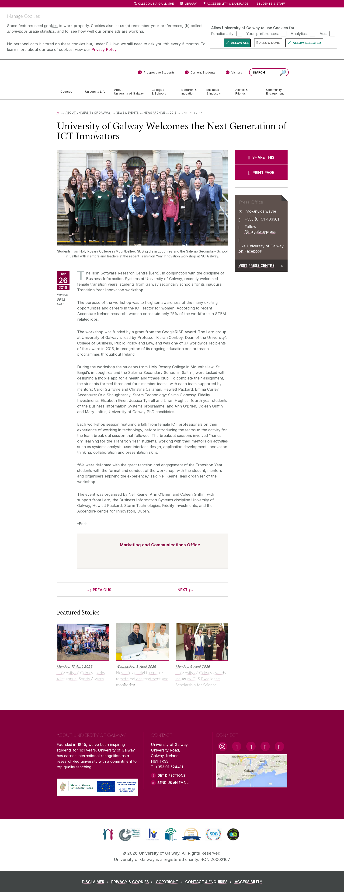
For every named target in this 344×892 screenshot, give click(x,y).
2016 (173, 112)
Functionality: (222, 33)
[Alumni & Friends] (247, 91)
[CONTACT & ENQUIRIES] (209, 882)
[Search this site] (282, 73)
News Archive (154, 112)
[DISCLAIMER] (96, 882)
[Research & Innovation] (189, 91)
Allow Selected (307, 43)
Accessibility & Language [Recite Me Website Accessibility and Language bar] (225, 4)
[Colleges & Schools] (162, 91)
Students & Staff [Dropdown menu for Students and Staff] (271, 3)
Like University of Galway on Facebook (261, 248)
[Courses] (69, 91)
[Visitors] (234, 73)
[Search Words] (269, 72)
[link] (108, 834)
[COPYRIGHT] (170, 882)
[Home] (58, 112)
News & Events (127, 112)
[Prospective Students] (156, 73)
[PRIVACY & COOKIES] (133, 882)
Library (191, 3)
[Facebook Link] (236, 746)
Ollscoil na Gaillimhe (156, 3)
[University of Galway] (90, 71)
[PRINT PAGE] (261, 172)
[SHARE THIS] (261, 157)
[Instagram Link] (222, 746)
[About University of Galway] (129, 91)
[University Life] (95, 91)
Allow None (269, 43)
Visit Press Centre (257, 265)
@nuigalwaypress (260, 231)
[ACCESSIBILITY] (248, 882)
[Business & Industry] (217, 91)
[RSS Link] (279, 746)
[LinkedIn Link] (265, 746)
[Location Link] (252, 784)
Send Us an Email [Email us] (172, 783)
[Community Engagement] (275, 91)
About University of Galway (88, 112)
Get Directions (171, 775)
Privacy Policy (103, 49)
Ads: (323, 33)
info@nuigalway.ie (260, 211)
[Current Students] (200, 73)
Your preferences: (262, 33)
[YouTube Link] (251, 746)
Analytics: (299, 33)
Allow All (240, 43)
